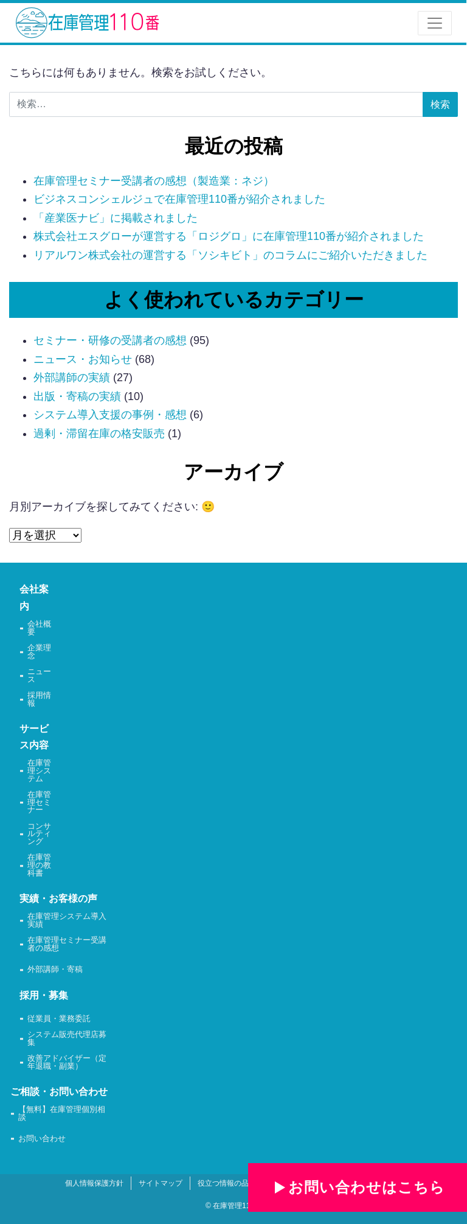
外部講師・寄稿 (55, 970)
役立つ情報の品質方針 (234, 1183)
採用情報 (39, 700)
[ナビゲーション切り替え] (435, 23)
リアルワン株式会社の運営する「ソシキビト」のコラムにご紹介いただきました (230, 255)
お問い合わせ (42, 1139)
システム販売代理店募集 (66, 1039)
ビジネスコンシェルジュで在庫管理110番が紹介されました (179, 199)
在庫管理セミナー (39, 802)
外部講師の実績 (71, 377)
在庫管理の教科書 (39, 865)
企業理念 (39, 652)
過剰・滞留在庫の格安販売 (99, 433)
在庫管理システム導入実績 (66, 921)
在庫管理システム (39, 771)
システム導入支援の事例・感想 (110, 415)
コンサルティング (39, 834)
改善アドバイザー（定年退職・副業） (66, 1063)
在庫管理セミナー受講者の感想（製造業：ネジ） (153, 181)
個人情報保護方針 (94, 1183)
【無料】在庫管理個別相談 (61, 1114)
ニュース (39, 676)
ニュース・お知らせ (82, 359)
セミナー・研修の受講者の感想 (110, 340)
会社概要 (39, 628)
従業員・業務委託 (59, 1019)
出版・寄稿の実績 (77, 396)
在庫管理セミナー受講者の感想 (66, 944)
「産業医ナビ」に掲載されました (115, 218)
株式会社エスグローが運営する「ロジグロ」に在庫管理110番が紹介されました (228, 236)
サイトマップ (160, 1183)
